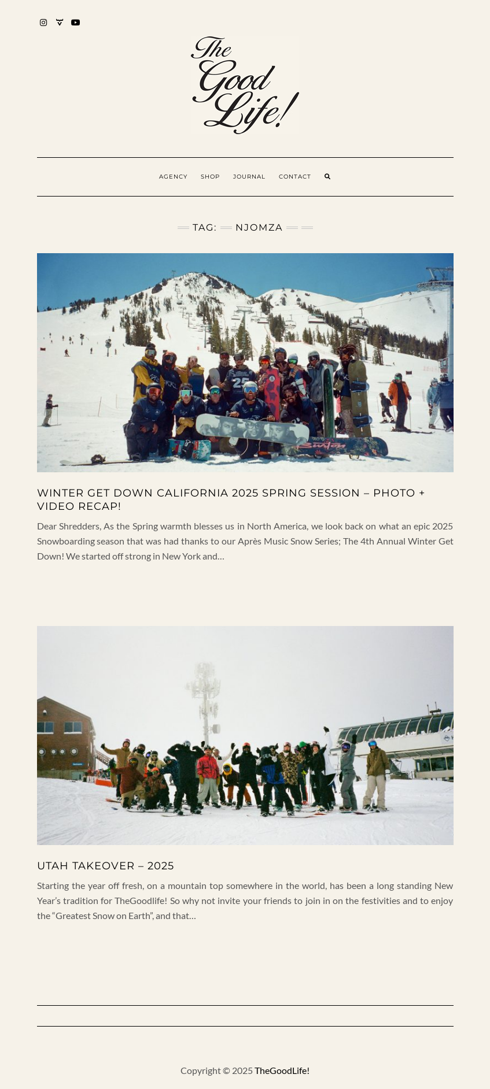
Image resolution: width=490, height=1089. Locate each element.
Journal (249, 176)
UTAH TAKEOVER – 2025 (105, 866)
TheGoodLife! (282, 1070)
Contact (295, 176)
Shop (210, 176)
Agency (173, 176)
